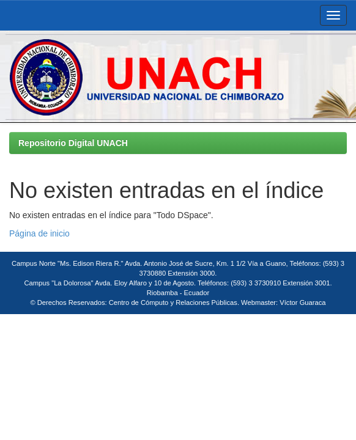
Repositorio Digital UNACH (73, 143)
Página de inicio (39, 233)
